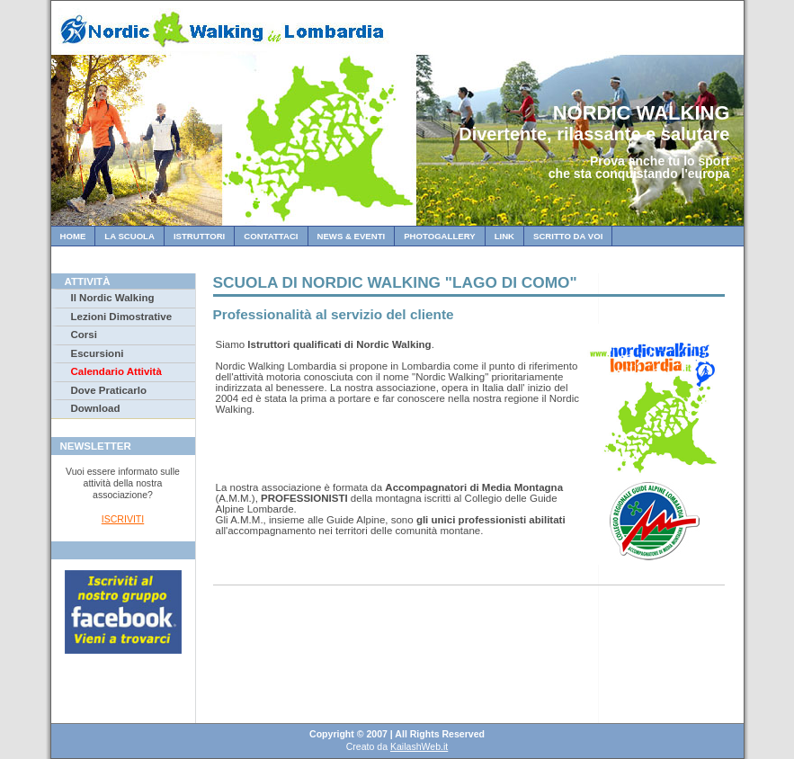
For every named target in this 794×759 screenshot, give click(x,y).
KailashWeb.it (419, 746)
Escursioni (97, 353)
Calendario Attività (116, 371)
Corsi (84, 334)
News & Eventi (351, 236)
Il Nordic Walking (113, 297)
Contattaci (271, 236)
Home (73, 236)
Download (95, 408)
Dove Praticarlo (109, 390)
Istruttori (199, 236)
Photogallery (439, 236)
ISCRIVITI (123, 518)
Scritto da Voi (567, 236)
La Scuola (129, 236)
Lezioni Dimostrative (122, 316)
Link (504, 236)
